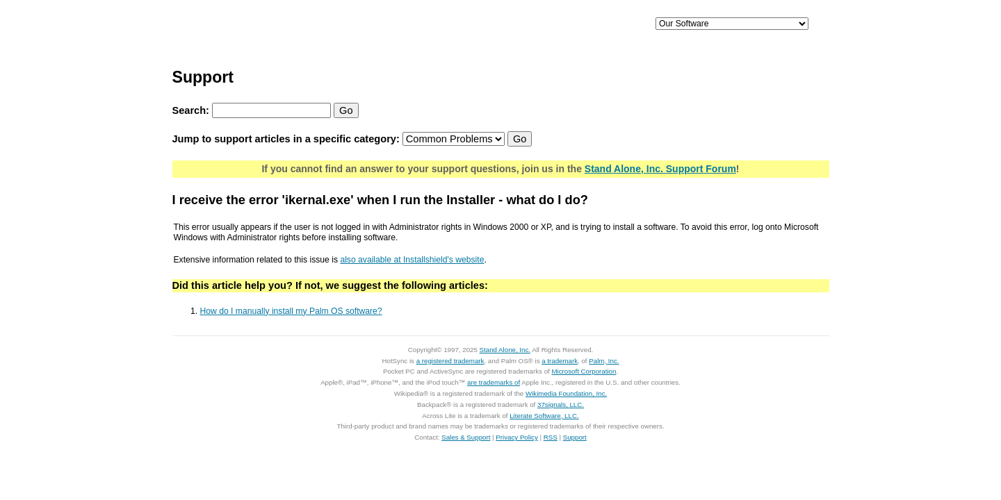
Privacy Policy (517, 437)
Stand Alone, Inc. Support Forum (660, 168)
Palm (528, 24)
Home (269, 24)
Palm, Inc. (604, 361)
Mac (457, 24)
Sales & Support (465, 437)
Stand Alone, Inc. (505, 349)
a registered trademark (450, 361)
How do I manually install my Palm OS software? (291, 311)
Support (600, 24)
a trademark (560, 361)
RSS (551, 437)
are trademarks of (493, 382)
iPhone (386, 24)
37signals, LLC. (560, 404)
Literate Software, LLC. (544, 415)
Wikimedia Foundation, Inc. (566, 393)
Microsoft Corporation (583, 371)
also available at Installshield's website (412, 260)
